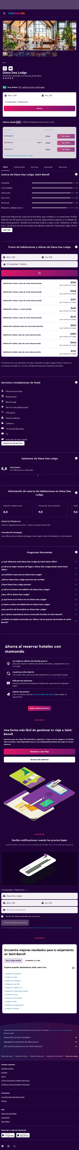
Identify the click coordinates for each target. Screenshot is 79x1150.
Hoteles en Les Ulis (12, 984)
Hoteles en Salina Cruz (13, 988)
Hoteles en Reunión (37, 1056)
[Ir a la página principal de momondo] (16, 13)
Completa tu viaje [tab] (32, 960)
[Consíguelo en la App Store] (23, 1135)
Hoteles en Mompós (13, 981)
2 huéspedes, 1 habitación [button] (16, 102)
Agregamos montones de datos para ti (41, 1041)
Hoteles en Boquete (13, 974)
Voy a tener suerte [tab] (13, 960)
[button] (4, 13)
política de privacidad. (64, 927)
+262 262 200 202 (11, 84)
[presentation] (73, 967)
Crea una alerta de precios (44, 694)
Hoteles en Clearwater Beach (16, 991)
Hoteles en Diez (11, 977)
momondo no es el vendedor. (41, 1037)
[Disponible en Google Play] (8, 1135)
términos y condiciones (41, 927)
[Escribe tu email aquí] (42, 910)
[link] (39, 708)
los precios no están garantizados (61, 1030)
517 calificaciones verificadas (31, 87)
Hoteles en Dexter (12, 1008)
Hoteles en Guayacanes (14, 1005)
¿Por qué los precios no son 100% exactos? (41, 1046)
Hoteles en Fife (11, 1001)
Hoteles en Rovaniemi (13, 998)
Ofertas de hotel (6, 1056)
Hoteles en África (21, 1056)
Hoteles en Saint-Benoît (55, 1056)
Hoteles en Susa (11, 995)
